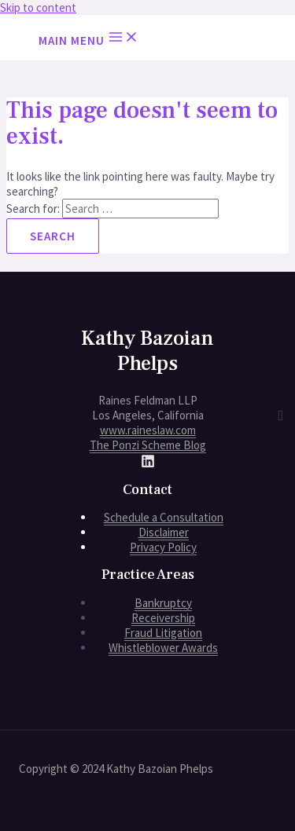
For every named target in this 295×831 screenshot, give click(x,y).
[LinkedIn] (148, 463)
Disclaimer (163, 532)
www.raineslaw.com (148, 430)
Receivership (163, 617)
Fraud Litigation (163, 632)
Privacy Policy (163, 547)
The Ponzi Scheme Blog (148, 444)
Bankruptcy (163, 602)
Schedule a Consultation (163, 517)
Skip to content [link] (38, 7)
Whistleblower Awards (163, 647)
